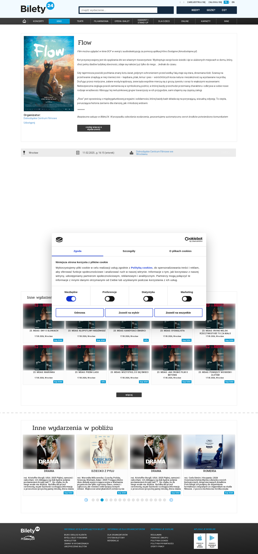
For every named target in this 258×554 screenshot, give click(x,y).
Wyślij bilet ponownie (75, 538)
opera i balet (122, 21)
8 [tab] (124, 500)
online (185, 21)
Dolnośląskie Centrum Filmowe (40, 118)
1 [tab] (93, 500)
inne (226, 21)
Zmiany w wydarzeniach (76, 544)
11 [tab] (138, 500)
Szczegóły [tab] (129, 251)
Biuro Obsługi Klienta (75, 535)
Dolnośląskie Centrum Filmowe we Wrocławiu (154, 152)
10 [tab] (133, 500)
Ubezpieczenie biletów (75, 546)
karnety (205, 21)
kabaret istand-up (143, 21)
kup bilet (58, 340)
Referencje (113, 541)
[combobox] (118, 10)
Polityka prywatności (162, 544)
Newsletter (70, 541)
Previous (86, 500)
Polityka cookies (159, 541)
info (225, 152)
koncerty (38, 21)
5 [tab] (111, 500)
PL (226, 2)
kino (59, 21)
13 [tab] (147, 500)
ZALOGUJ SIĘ (215, 2)
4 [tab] (106, 500)
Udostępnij (29, 122)
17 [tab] (164, 500)
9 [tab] (129, 500)
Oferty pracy (157, 546)
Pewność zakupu (159, 538)
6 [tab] (115, 500)
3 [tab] (102, 500)
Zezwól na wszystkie (178, 312)
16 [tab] (160, 500)
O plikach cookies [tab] (180, 251)
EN (233, 2)
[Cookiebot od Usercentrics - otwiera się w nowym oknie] (187, 239)
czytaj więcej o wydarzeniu (94, 128)
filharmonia (101, 21)
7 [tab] (120, 500)
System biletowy (116, 538)
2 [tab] (97, 500)
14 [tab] (151, 500)
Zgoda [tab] (77, 251)
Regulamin (156, 535)
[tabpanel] (49, 465)
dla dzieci (164, 21)
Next (171, 500)
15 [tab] (155, 500)
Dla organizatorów (117, 535)
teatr (80, 21)
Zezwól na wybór (129, 312)
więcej (129, 395)
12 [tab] (142, 500)
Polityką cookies (142, 267)
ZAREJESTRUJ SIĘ (196, 2)
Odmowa (79, 312)
